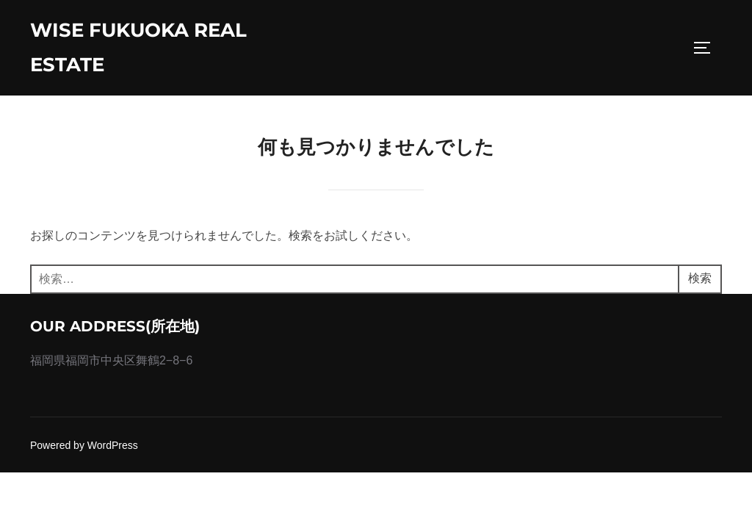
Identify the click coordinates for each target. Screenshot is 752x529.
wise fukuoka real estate (138, 47)
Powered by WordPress (84, 445)
